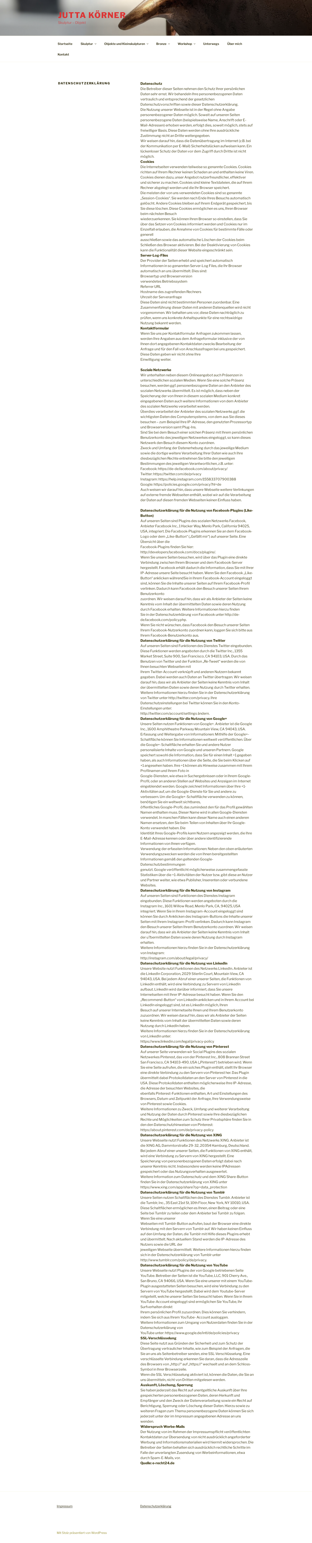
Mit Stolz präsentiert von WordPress (82, 1533)
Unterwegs (211, 44)
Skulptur (89, 44)
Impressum (65, 1506)
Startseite (65, 44)
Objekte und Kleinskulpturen (126, 44)
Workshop (187, 44)
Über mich (234, 44)
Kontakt (63, 54)
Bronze (163, 44)
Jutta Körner (92, 15)
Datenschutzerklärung (155, 1506)
